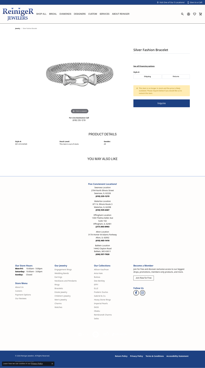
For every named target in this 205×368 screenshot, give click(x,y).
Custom (92, 14)
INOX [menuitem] (96, 307)
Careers (18, 291)
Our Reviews (20, 298)
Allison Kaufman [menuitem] (101, 269)
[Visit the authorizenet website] (96, 334)
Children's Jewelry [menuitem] (62, 296)
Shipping (147, 77)
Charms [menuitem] (58, 303)
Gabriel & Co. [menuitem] (100, 296)
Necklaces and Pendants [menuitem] (66, 281)
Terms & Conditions (155, 356)
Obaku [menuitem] (97, 311)
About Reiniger (120, 14)
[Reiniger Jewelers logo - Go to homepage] (18, 14)
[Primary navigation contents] (107, 14)
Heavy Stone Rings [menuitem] (102, 299)
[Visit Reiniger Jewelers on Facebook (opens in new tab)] (136, 293)
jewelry (17, 28)
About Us (19, 287)
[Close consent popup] (52, 363)
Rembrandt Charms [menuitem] (103, 314)
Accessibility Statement (177, 356)
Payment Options (23, 294)
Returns (176, 77)
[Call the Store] (102, 196)
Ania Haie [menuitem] (98, 273)
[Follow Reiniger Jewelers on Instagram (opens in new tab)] (142, 293)
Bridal (53, 14)
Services (104, 14)
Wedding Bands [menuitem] (62, 273)
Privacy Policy (136, 356)
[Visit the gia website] (83, 334)
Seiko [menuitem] (96, 318)
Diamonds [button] (65, 14)
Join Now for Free (144, 278)
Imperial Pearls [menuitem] (101, 303)
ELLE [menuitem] (96, 288)
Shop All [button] (41, 14)
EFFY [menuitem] (96, 284)
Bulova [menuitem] (97, 277)
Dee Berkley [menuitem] (99, 281)
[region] (79, 74)
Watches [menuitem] (58, 307)
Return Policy (121, 356)
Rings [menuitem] (57, 284)
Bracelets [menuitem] (59, 288)
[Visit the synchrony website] (119, 334)
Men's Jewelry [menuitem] (61, 299)
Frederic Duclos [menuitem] (101, 292)
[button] (170, 2)
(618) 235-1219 (79, 120)
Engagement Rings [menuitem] (63, 269)
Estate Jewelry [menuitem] (61, 292)
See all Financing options (144, 66)
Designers (80, 14)
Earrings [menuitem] (58, 277)
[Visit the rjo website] (105, 334)
